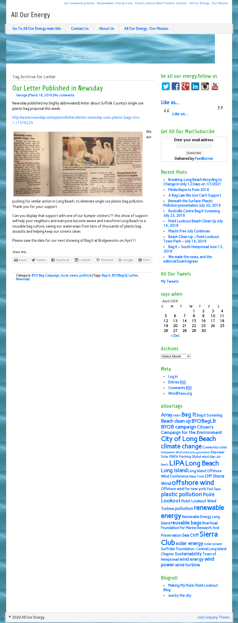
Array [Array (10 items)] (166, 415)
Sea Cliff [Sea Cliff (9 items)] (190, 535)
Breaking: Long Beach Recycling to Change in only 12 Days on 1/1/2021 (192, 182)
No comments (64, 95)
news (74, 275)
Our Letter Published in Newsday (57, 88)
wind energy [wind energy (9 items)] (191, 559)
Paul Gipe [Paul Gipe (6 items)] (214, 489)
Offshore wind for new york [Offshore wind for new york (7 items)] (183, 489)
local (64, 275)
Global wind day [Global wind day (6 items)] (203, 456)
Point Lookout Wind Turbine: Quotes (161, 3)
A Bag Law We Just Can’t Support (194, 195)
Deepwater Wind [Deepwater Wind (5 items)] (171, 452)
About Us (106, 28)
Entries (177, 382)
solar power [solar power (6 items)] (213, 544)
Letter (133, 275)
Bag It (106, 275)
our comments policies (79, 3)
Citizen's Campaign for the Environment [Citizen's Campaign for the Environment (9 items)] (191, 429)
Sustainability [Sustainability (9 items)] (188, 553)
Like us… (170, 102)
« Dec (175, 335)
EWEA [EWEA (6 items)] (173, 456)
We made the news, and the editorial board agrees (187, 259)
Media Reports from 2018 (188, 190)
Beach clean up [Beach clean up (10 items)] (176, 421)
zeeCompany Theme (213, 617)
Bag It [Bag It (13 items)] (188, 414)
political (85, 275)
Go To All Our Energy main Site (36, 28)
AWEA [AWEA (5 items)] (177, 415)
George (21, 95)
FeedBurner (204, 158)
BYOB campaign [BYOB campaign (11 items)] (178, 427)
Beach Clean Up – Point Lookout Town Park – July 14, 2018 (191, 239)
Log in (173, 376)
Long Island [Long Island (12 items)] (174, 470)
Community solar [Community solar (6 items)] (214, 447)
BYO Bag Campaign (45, 275)
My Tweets (170, 281)
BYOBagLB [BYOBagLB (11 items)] (203, 421)
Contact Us (80, 28)
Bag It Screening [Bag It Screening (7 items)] (209, 415)
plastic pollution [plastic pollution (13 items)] (181, 494)
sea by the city (179, 595)
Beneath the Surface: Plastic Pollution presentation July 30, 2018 (192, 203)
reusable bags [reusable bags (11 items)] (186, 523)
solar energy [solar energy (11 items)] (189, 543)
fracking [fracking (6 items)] (185, 456)
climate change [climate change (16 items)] (181, 446)
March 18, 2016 (40, 95)
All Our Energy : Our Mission (208, 3)
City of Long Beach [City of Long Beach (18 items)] (188, 439)
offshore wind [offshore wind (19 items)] (193, 483)
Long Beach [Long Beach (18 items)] (202, 463)
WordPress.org (180, 393)
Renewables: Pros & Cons (115, 3)
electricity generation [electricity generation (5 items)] (196, 452)
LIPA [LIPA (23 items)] (176, 463)
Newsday (23, 279)
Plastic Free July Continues (189, 231)
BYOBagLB (119, 275)
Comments (180, 388)
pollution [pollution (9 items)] (184, 508)
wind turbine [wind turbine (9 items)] (187, 564)
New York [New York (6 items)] (196, 476)
